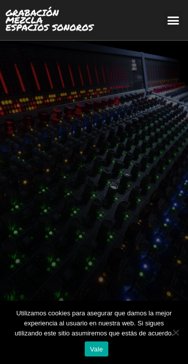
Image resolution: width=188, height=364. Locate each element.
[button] (172, 20)
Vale (96, 349)
